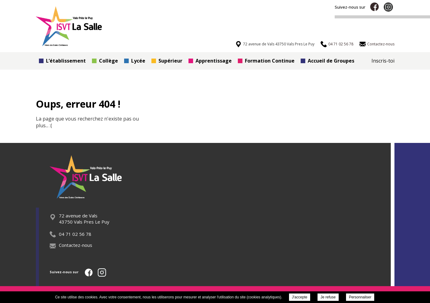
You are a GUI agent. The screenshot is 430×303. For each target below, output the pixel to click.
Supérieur (166, 60)
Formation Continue (266, 60)
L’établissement (62, 60)
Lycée (134, 60)
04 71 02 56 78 (70, 234)
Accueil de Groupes (327, 60)
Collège (105, 60)
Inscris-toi (382, 60)
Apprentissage (210, 60)
